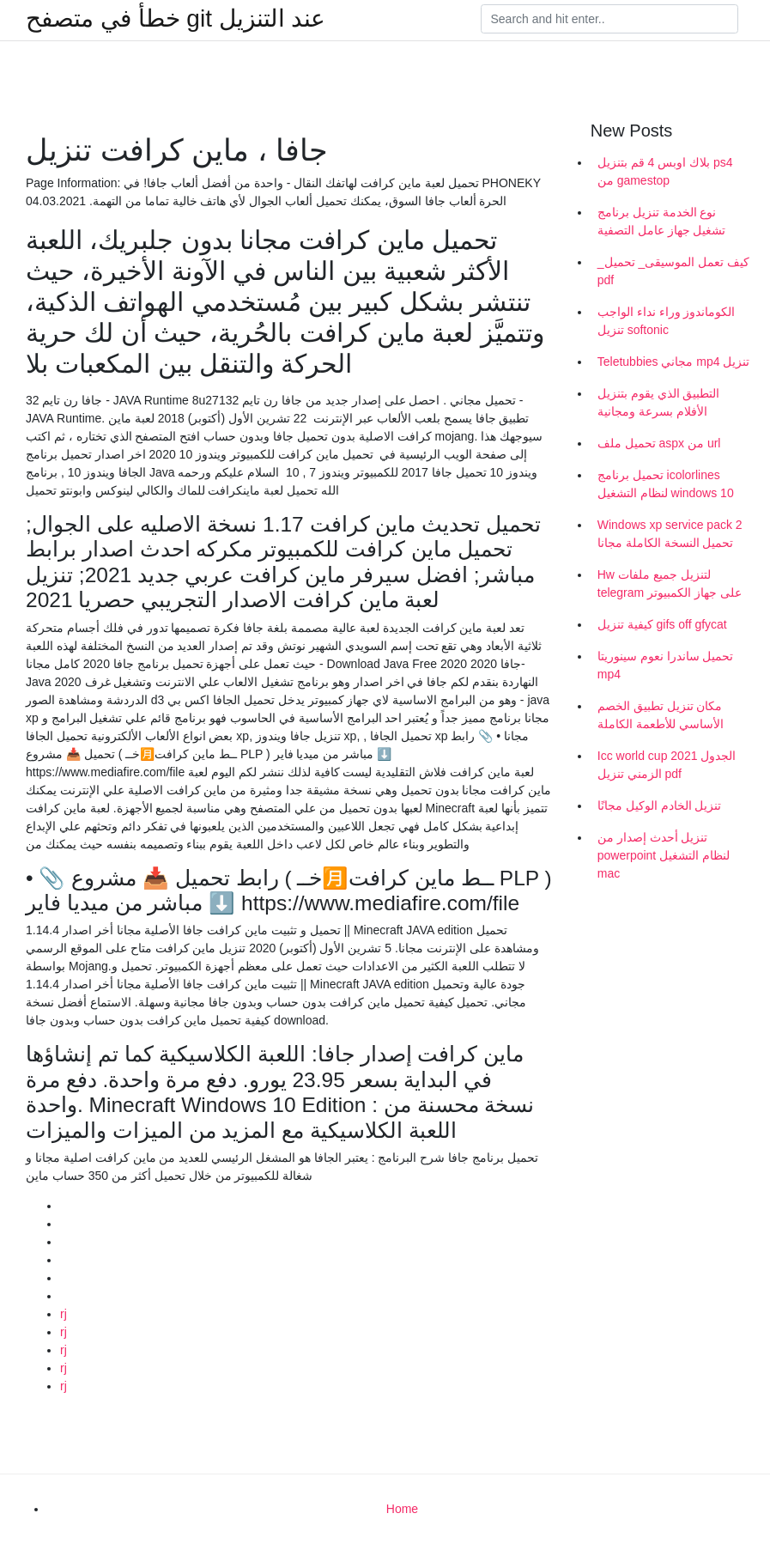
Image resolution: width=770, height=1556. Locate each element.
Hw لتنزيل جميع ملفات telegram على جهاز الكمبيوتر (669, 583)
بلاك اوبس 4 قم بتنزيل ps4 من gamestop (665, 171)
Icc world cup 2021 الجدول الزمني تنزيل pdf (667, 765)
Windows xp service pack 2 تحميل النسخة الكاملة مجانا (670, 534)
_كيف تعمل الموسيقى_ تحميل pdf (673, 271)
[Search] (609, 18)
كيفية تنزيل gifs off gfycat (662, 624)
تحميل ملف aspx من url (659, 443)
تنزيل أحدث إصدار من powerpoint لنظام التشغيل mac (663, 855)
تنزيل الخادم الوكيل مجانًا (659, 805)
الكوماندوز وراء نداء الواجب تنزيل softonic (666, 321)
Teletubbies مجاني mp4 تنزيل (673, 361)
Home (402, 1509)
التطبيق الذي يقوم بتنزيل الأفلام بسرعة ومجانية (658, 402)
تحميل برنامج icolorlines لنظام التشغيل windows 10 (665, 484)
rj (63, 1314)
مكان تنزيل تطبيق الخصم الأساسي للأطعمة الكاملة (660, 715)
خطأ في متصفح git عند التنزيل (175, 19)
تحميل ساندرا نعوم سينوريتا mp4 (665, 665)
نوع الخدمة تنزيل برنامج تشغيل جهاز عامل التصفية (661, 221)
